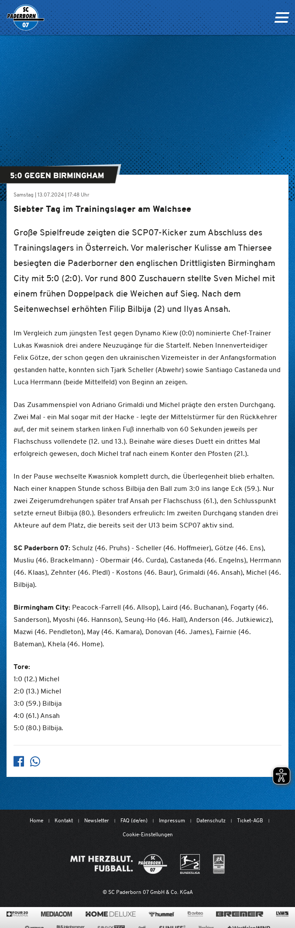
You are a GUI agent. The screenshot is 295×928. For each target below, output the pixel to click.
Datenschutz (211, 820)
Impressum (172, 820)
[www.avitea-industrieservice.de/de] (195, 914)
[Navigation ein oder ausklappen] (281, 17)
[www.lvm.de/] (282, 914)
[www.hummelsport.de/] (161, 914)
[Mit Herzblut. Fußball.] (119, 864)
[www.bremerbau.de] (239, 914)
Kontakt (64, 820)
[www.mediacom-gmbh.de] (56, 914)
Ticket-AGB (250, 820)
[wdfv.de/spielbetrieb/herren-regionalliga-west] (218, 864)
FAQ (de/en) (134, 820)
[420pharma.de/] (17, 914)
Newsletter (96, 820)
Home (36, 820)
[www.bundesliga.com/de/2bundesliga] (190, 864)
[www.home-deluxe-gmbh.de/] (110, 914)
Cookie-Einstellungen (148, 834)
